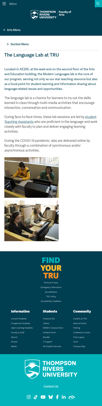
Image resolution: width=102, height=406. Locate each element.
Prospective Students (20, 323)
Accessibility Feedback (51, 301)
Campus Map (79, 346)
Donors (14, 342)
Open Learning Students (22, 328)
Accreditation (51, 292)
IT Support (47, 342)
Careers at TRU (80, 319)
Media (14, 346)
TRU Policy (51, 296)
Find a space (78, 337)
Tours (75, 342)
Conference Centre (81, 332)
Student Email (49, 332)
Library (46, 323)
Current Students (18, 319)
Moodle (46, 337)
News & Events (79, 323)
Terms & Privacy (51, 283)
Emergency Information (51, 287)
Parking (76, 328)
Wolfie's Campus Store (53, 328)
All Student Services (52, 346)
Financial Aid (49, 319)
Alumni (14, 337)
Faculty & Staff (17, 332)
